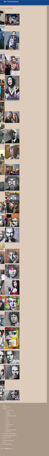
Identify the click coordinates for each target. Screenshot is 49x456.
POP (7, 417)
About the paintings (7, 437)
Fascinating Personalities (11, 415)
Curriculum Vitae (6, 406)
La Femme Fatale (9, 410)
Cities (7, 428)
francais (11, 448)
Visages (7, 421)
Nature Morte (8, 431)
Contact (4, 438)
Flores (7, 419)
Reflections (8, 426)
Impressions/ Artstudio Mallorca (9, 433)
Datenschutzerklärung (7, 444)
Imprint (4, 442)
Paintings (5, 408)
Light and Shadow (9, 424)
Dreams (7, 422)
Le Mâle (7, 412)
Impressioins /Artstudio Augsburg (10, 435)
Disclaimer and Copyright (8, 440)
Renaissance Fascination (11, 429)
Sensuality (8, 414)
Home (4, 405)
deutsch (2, 448)
